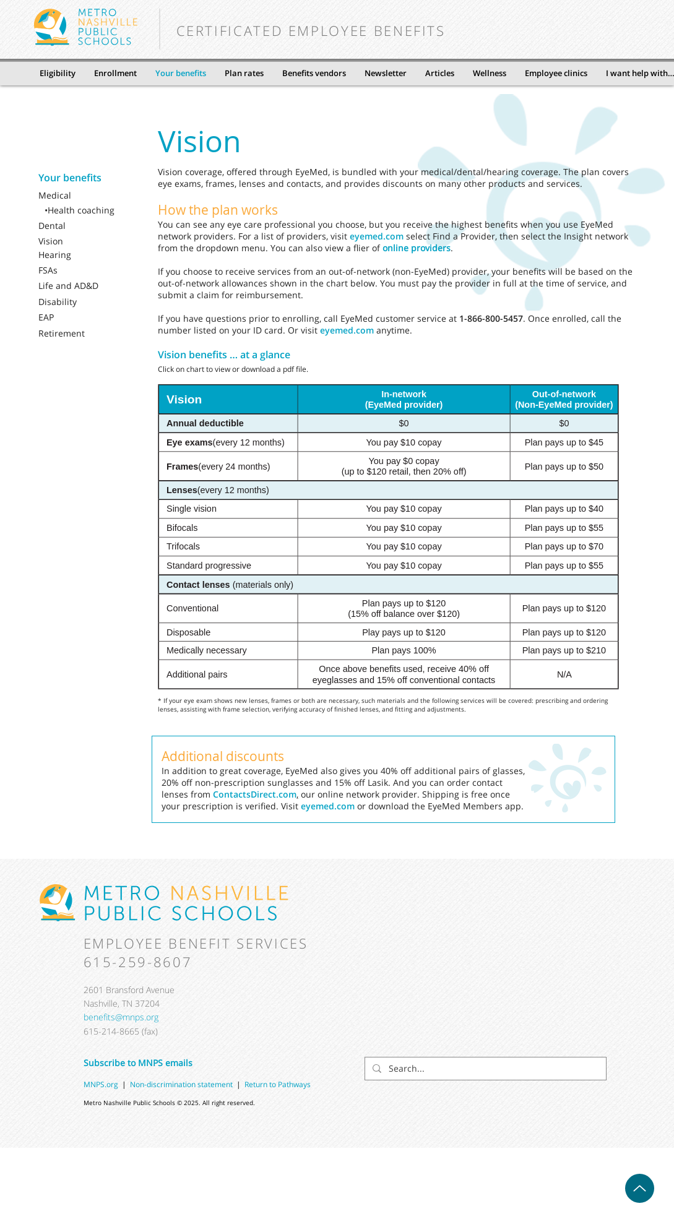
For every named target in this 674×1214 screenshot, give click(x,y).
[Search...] (484, 1068)
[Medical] (78, 195)
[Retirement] (78, 333)
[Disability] (78, 302)
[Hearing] (78, 255)
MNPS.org (101, 1084)
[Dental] (78, 226)
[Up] (639, 1188)
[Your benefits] (78, 177)
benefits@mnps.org (121, 1017)
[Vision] (78, 241)
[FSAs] (78, 270)
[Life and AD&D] (78, 286)
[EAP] (78, 317)
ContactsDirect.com (254, 794)
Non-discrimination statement (183, 1084)
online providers (416, 248)
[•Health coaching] (84, 210)
